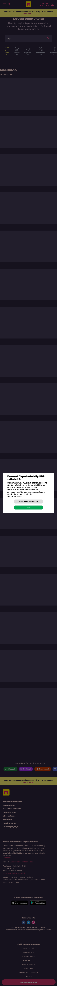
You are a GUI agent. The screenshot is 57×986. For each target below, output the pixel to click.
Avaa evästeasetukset (28, 501)
